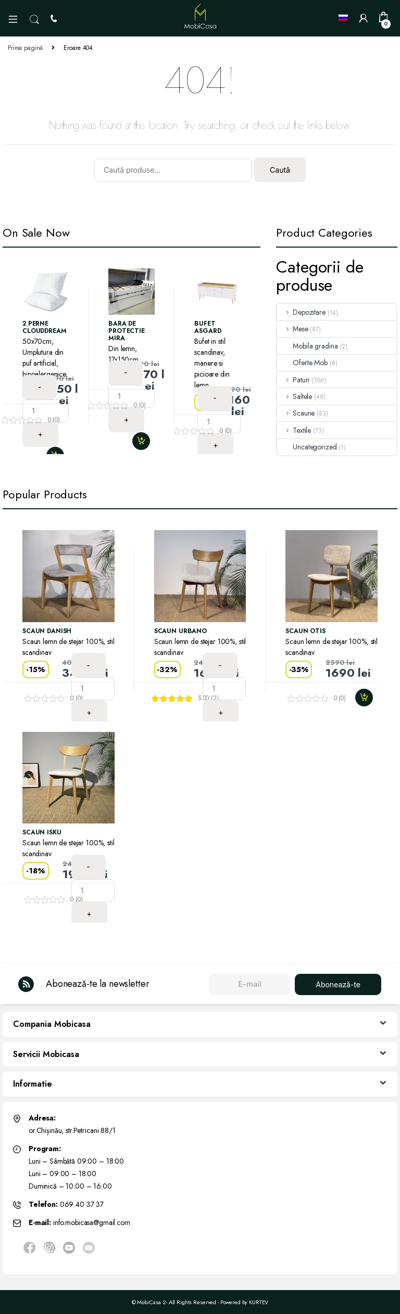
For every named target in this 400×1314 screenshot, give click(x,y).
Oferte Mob (302, 362)
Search (34, 20)
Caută (280, 169)
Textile (294, 430)
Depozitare (301, 312)
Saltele (294, 396)
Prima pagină (25, 48)
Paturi (293, 380)
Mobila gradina (307, 346)
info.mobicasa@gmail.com (91, 1222)
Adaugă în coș (145, 441)
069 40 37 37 (82, 1204)
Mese (292, 329)
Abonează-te (338, 984)
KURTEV (258, 1302)
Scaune (296, 413)
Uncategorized (306, 447)
